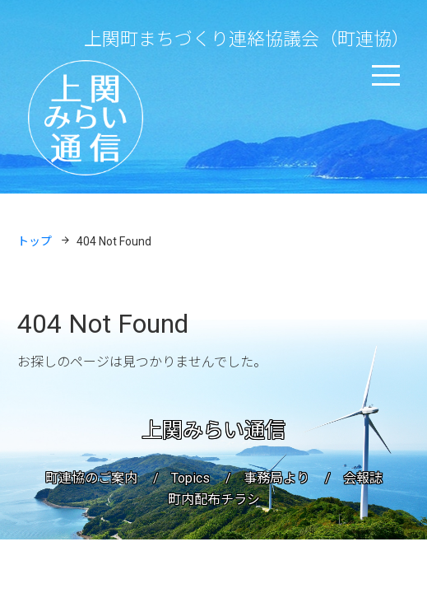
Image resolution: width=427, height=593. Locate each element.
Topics (190, 478)
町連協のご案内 (91, 478)
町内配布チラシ (214, 499)
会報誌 (363, 478)
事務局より (276, 478)
